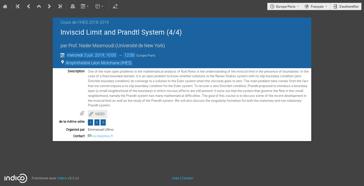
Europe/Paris (285, 6)
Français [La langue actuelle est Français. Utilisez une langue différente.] (317, 6)
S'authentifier (349, 6)
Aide (175, 178)
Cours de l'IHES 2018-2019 (84, 22)
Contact (187, 178)
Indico (62, 178)
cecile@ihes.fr (102, 136)
